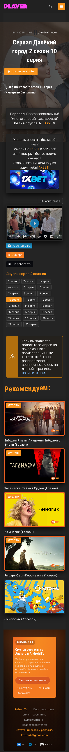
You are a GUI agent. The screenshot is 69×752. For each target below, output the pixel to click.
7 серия (13, 293)
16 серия (13, 312)
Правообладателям (34, 724)
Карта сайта (32, 719)
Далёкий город (47, 32)
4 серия (13, 287)
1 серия (12, 281)
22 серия (14, 324)
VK (20, 744)
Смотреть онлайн (23, 71)
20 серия (30, 318)
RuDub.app (15, 255)
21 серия (48, 318)
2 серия (28, 281)
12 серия (47, 299)
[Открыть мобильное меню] (61, 6)
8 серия (28, 293)
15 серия (47, 305)
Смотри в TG (19, 246)
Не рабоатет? (19, 264)
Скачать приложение (32, 680)
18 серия (47, 312)
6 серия (44, 287)
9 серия (44, 293)
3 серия (44, 281)
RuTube (46, 744)
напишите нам (33, 372)
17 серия (30, 312)
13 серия (13, 305)
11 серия (30, 299)
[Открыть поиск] (50, 6)
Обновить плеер (50, 201)
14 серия (30, 305)
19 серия (13, 318)
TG (32, 744)
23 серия (31, 324)
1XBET (34, 149)
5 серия (29, 287)
